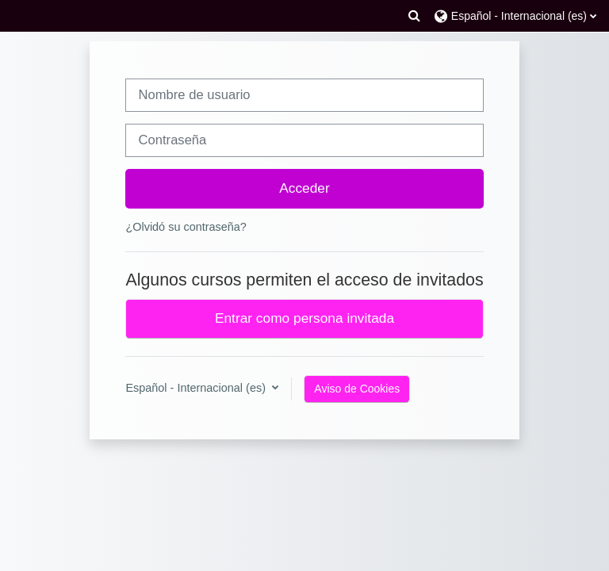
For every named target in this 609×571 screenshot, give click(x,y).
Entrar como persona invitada (304, 318)
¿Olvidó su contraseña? (185, 226)
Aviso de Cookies (357, 388)
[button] (414, 16)
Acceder (304, 188)
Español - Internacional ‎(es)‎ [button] (197, 387)
